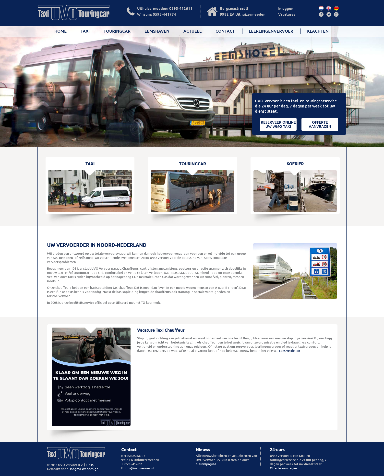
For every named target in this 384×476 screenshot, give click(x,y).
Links (90, 465)
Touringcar (117, 31)
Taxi (85, 31)
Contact (225, 31)
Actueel (192, 31)
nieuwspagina (206, 464)
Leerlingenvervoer (271, 31)
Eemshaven (156, 31)
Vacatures (286, 14)
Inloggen (285, 8)
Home (60, 31)
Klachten (318, 31)
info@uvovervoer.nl (139, 468)
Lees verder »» (289, 351)
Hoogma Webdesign (83, 469)
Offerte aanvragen (283, 468)
